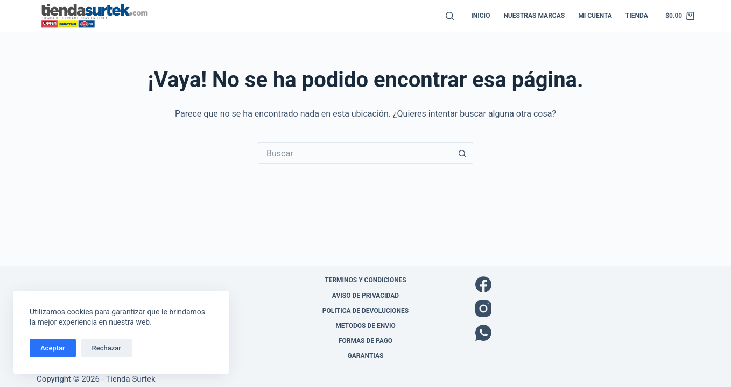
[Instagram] (584, 308)
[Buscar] (450, 16)
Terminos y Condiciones (365, 280)
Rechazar (106, 348)
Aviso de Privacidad (365, 295)
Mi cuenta (595, 15)
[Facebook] (584, 284)
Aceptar (52, 348)
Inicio (480, 15)
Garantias (366, 356)
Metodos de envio (365, 325)
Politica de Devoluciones (365, 310)
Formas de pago (365, 341)
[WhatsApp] (584, 333)
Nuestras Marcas (534, 15)
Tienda (636, 15)
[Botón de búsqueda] (462, 153)
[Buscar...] (355, 153)
